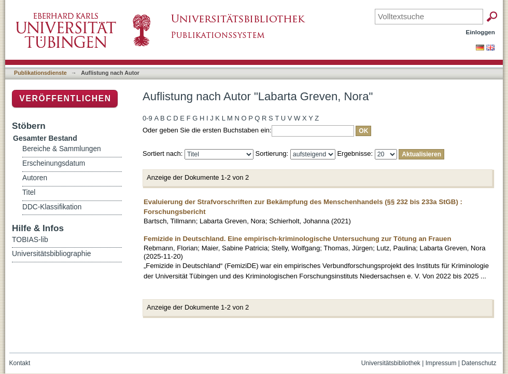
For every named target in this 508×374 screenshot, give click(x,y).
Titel (28, 192)
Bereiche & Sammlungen (61, 149)
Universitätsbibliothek (390, 363)
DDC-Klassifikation (51, 207)
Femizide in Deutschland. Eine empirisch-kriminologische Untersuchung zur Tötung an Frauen (297, 239)
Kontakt (20, 363)
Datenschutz (478, 363)
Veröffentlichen (65, 98)
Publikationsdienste (40, 73)
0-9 (147, 118)
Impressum (441, 363)
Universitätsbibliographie (51, 253)
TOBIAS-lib (30, 239)
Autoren (34, 178)
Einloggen (481, 32)
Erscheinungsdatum (53, 163)
